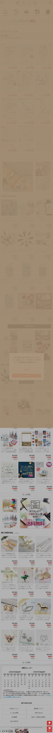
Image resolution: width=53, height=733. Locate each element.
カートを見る (49, 729)
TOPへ (49, 723)
